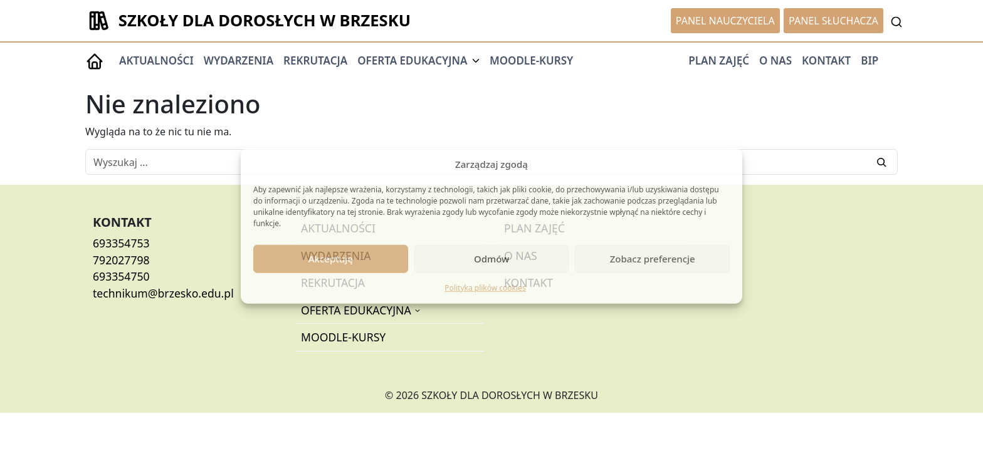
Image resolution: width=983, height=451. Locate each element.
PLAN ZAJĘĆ (718, 60)
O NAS (775, 60)
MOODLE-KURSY (531, 60)
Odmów (491, 258)
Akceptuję (330, 258)
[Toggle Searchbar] (896, 20)
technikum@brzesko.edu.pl (163, 293)
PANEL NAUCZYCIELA (725, 21)
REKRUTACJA (315, 60)
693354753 (121, 243)
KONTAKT (826, 60)
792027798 (121, 259)
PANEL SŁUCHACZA (833, 21)
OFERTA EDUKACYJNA (357, 310)
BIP (869, 60)
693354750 (121, 276)
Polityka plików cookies (484, 287)
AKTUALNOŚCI (156, 60)
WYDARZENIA (238, 60)
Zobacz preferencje (652, 258)
